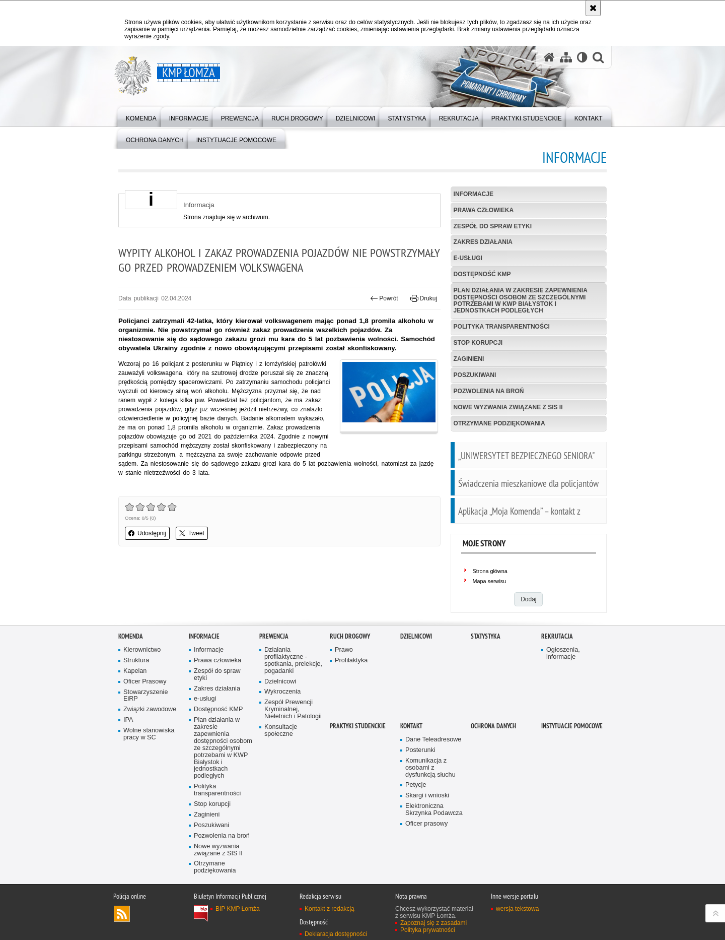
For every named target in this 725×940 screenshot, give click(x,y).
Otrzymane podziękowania (499, 423)
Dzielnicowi (280, 681)
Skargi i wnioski (427, 795)
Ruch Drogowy (350, 636)
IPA (128, 720)
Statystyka (485, 636)
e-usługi (468, 258)
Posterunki (420, 750)
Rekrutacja (557, 636)
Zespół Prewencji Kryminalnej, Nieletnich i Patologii (293, 709)
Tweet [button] (191, 533)
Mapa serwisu (489, 581)
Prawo (344, 650)
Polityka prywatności (427, 929)
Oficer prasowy (426, 824)
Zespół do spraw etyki (493, 226)
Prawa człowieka (484, 210)
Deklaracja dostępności (336, 933)
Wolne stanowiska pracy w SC (149, 734)
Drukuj (423, 298)
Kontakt (411, 726)
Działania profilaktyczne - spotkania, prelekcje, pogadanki (293, 660)
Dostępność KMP (482, 274)
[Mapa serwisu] (566, 57)
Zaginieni (469, 358)
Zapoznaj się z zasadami (433, 922)
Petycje (415, 785)
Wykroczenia (282, 691)
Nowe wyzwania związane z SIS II (508, 407)
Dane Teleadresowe (433, 739)
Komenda (130, 636)
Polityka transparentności (502, 326)
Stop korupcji (478, 342)
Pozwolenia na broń (489, 391)
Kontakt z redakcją (329, 908)
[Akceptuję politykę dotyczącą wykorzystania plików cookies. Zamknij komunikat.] (593, 8)
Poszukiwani (475, 375)
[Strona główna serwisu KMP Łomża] (549, 57)
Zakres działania (483, 241)
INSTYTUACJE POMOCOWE (572, 726)
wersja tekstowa (517, 908)
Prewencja (273, 636)
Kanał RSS (122, 914)
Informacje (473, 194)
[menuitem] (141, 116)
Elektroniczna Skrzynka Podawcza (434, 810)
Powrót (384, 298)
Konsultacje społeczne (280, 730)
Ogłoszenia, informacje (563, 653)
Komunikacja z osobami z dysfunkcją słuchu (430, 768)
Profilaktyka (351, 660)
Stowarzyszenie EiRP (145, 696)
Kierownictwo (142, 650)
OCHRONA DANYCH (493, 726)
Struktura (136, 660)
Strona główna (490, 571)
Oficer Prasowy (145, 681)
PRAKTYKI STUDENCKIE (358, 726)
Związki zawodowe (149, 709)
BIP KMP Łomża (237, 908)
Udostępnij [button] (147, 533)
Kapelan (135, 671)
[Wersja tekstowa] (582, 57)
